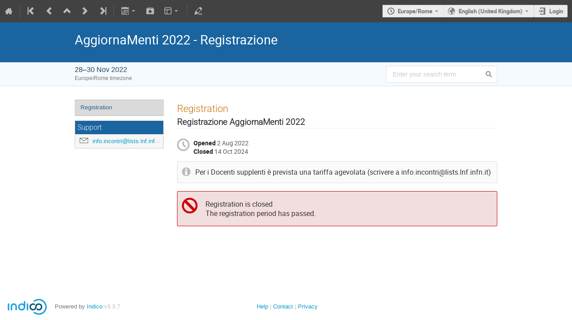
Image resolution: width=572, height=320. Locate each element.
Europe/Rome (415, 11)
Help (262, 306)
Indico (94, 306)
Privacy (308, 306)
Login (556, 11)
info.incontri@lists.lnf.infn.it (128, 141)
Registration (96, 107)
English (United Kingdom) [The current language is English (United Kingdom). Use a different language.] (491, 11)
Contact (283, 306)
